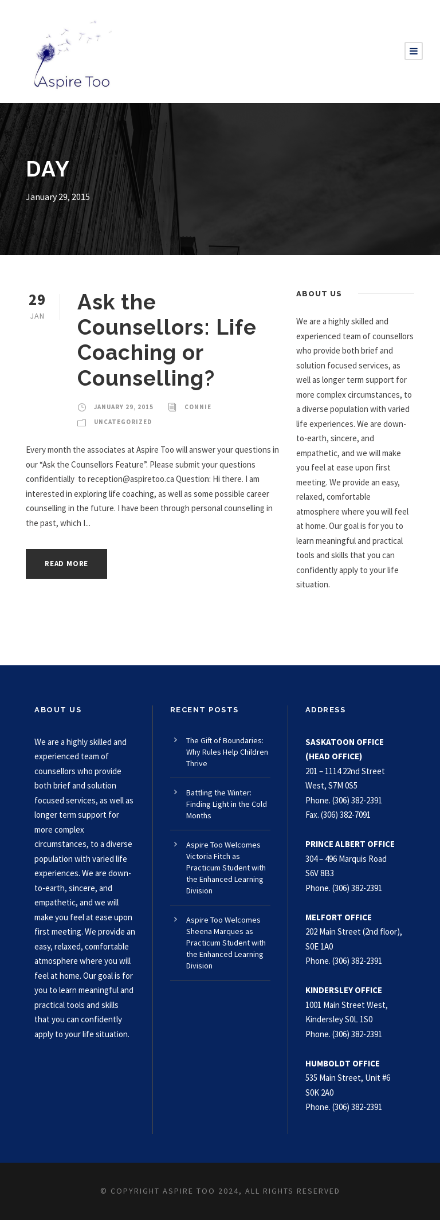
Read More (66, 563)
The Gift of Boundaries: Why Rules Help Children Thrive (227, 751)
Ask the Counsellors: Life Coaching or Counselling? (167, 340)
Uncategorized (123, 422)
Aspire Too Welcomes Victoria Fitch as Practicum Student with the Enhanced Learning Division (226, 868)
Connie (197, 407)
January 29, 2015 (124, 407)
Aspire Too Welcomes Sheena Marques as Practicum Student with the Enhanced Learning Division (226, 943)
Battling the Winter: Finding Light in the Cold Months (226, 804)
